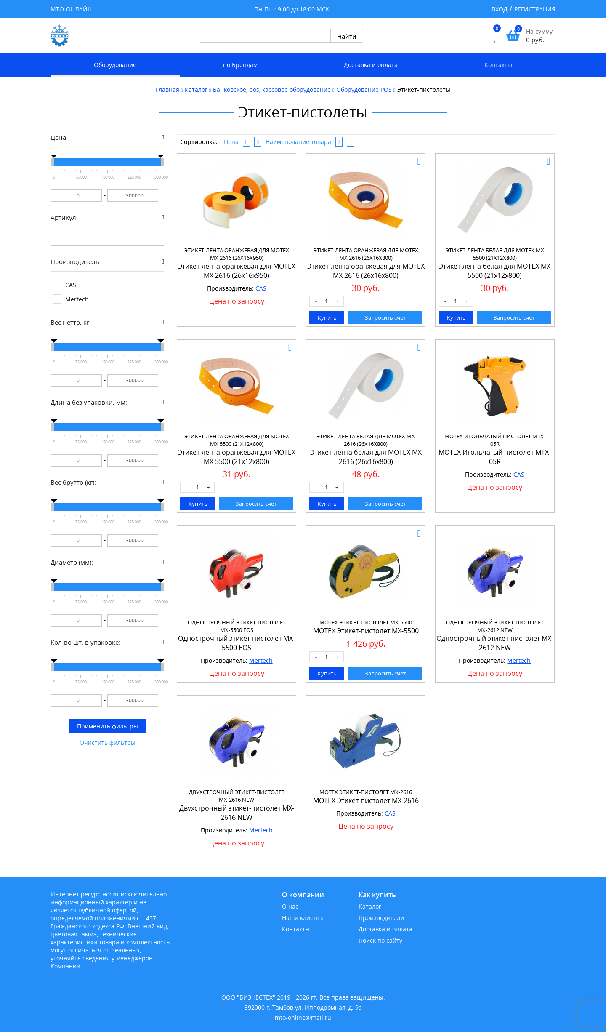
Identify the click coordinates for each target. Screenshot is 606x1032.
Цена (231, 142)
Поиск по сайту (380, 940)
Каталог (370, 906)
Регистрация (535, 9)
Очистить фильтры (108, 743)
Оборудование (115, 65)
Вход (500, 9)
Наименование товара (298, 142)
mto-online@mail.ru (303, 1017)
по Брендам (240, 65)
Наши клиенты (303, 918)
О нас (290, 906)
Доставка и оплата (371, 65)
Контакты (498, 65)
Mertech (261, 660)
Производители (381, 918)
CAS (260, 288)
